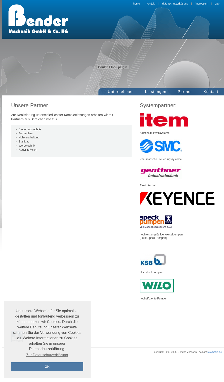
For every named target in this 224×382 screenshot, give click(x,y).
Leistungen (155, 92)
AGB (217, 3)
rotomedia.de (214, 352)
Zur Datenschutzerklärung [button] (47, 355)
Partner (185, 92)
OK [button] (47, 366)
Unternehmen (121, 92)
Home (136, 3)
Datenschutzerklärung (175, 3)
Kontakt (151, 3)
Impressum (201, 3)
